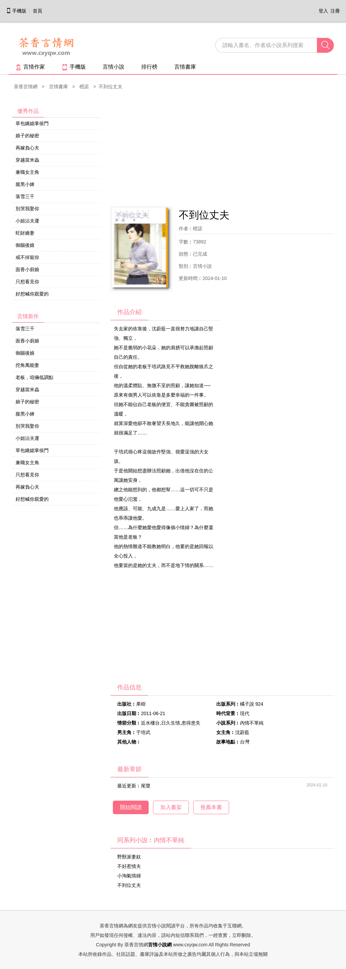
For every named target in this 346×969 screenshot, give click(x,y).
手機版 (16, 11)
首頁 (37, 11)
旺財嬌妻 (25, 233)
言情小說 (113, 67)
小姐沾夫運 (27, 220)
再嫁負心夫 (27, 147)
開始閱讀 (131, 807)
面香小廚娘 (27, 269)
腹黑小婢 (25, 184)
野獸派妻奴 (129, 856)
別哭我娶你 (27, 208)
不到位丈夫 (129, 885)
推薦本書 (211, 807)
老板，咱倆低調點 (34, 377)
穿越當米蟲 (27, 160)
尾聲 (145, 785)
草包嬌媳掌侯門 (32, 123)
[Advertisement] (222, 149)
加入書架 (171, 807)
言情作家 (30, 67)
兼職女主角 (27, 172)
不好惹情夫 (129, 866)
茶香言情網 (26, 86)
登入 (323, 11)
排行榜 (149, 67)
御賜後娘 (25, 245)
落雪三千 (25, 196)
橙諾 (84, 86)
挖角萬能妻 (27, 365)
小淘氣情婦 (129, 875)
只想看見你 (27, 281)
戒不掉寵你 (27, 257)
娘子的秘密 (27, 135)
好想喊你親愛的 (32, 294)
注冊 (335, 11)
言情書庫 (185, 67)
